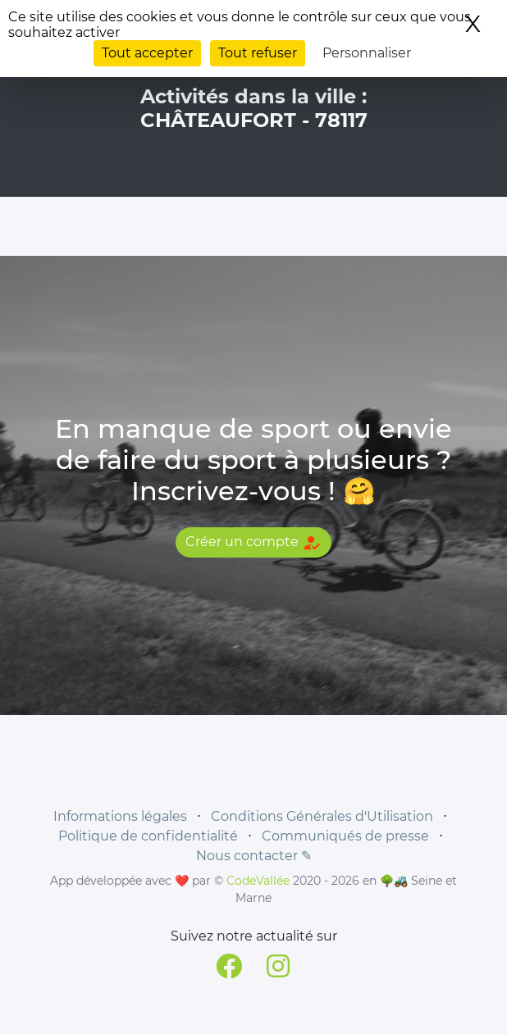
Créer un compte (253, 543)
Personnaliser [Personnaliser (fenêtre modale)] (366, 53)
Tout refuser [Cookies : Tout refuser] (257, 53)
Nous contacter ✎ (254, 855)
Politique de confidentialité (148, 836)
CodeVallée (258, 880)
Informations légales (120, 816)
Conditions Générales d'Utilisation (322, 816)
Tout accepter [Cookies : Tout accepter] (147, 53)
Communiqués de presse (345, 836)
